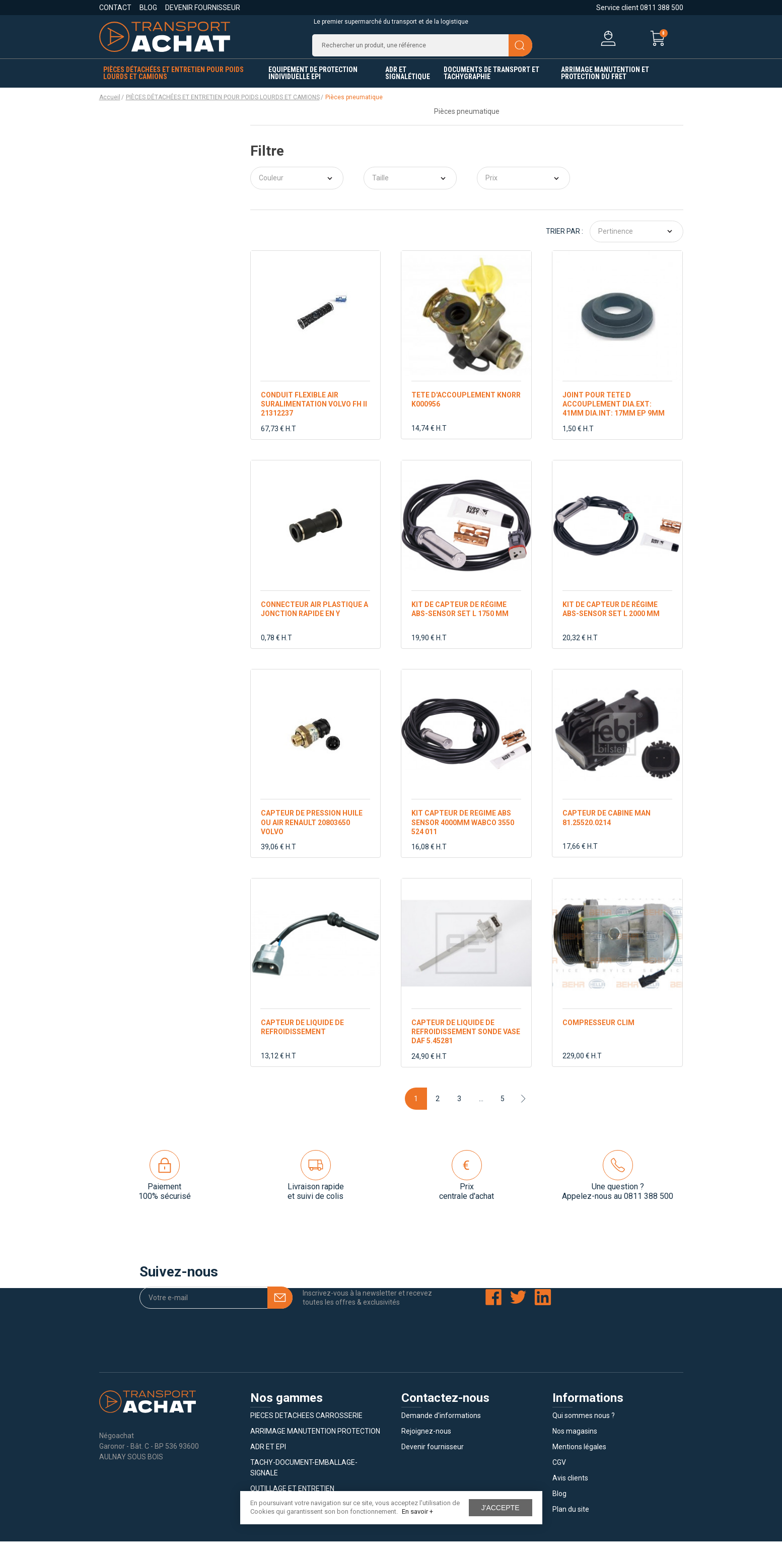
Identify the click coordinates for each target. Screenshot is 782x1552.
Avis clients (570, 1488)
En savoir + (417, 1511)
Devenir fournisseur (202, 8)
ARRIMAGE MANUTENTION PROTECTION (315, 1442)
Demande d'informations (441, 1426)
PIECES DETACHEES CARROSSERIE (306, 1426)
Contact (115, 8)
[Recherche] (422, 50)
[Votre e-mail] (216, 1308)
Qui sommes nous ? (583, 1426)
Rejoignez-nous (426, 1442)
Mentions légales (579, 1457)
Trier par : (564, 242)
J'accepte (500, 1508)
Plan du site (570, 1520)
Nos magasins (574, 1442)
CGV (559, 1473)
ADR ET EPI (268, 1457)
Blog (148, 8)
